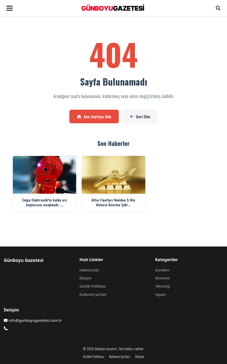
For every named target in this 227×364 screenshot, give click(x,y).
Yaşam (160, 294)
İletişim (85, 278)
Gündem (162, 270)
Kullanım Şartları (93, 294)
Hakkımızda (89, 270)
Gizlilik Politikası (92, 286)
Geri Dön (140, 116)
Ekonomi (162, 278)
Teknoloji (162, 286)
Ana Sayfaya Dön (94, 116)
